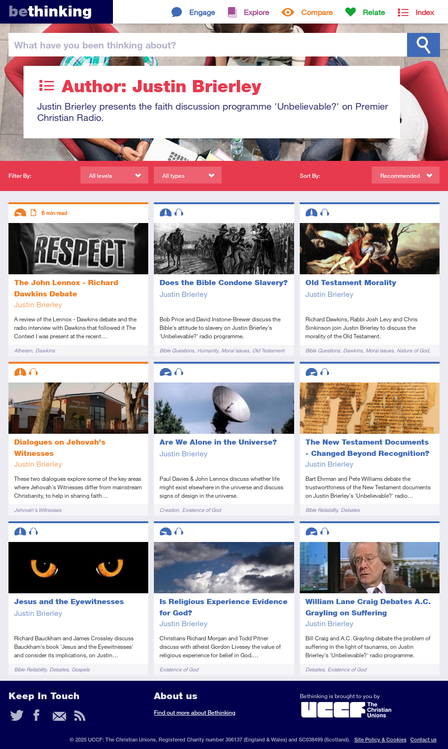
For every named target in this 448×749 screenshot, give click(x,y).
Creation (169, 510)
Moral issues (235, 350)
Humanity (207, 350)
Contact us (423, 739)
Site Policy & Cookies (380, 739)
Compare (317, 12)
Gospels (80, 669)
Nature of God (413, 350)
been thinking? (95, 44)
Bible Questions (177, 350)
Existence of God (201, 510)
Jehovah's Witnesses (37, 510)
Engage (202, 12)
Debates (350, 510)
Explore (256, 12)
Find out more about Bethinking (194, 712)
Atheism (23, 350)
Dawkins (45, 350)
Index (425, 12)
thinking (50, 11)
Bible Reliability (321, 510)
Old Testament (268, 350)
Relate (374, 12)
